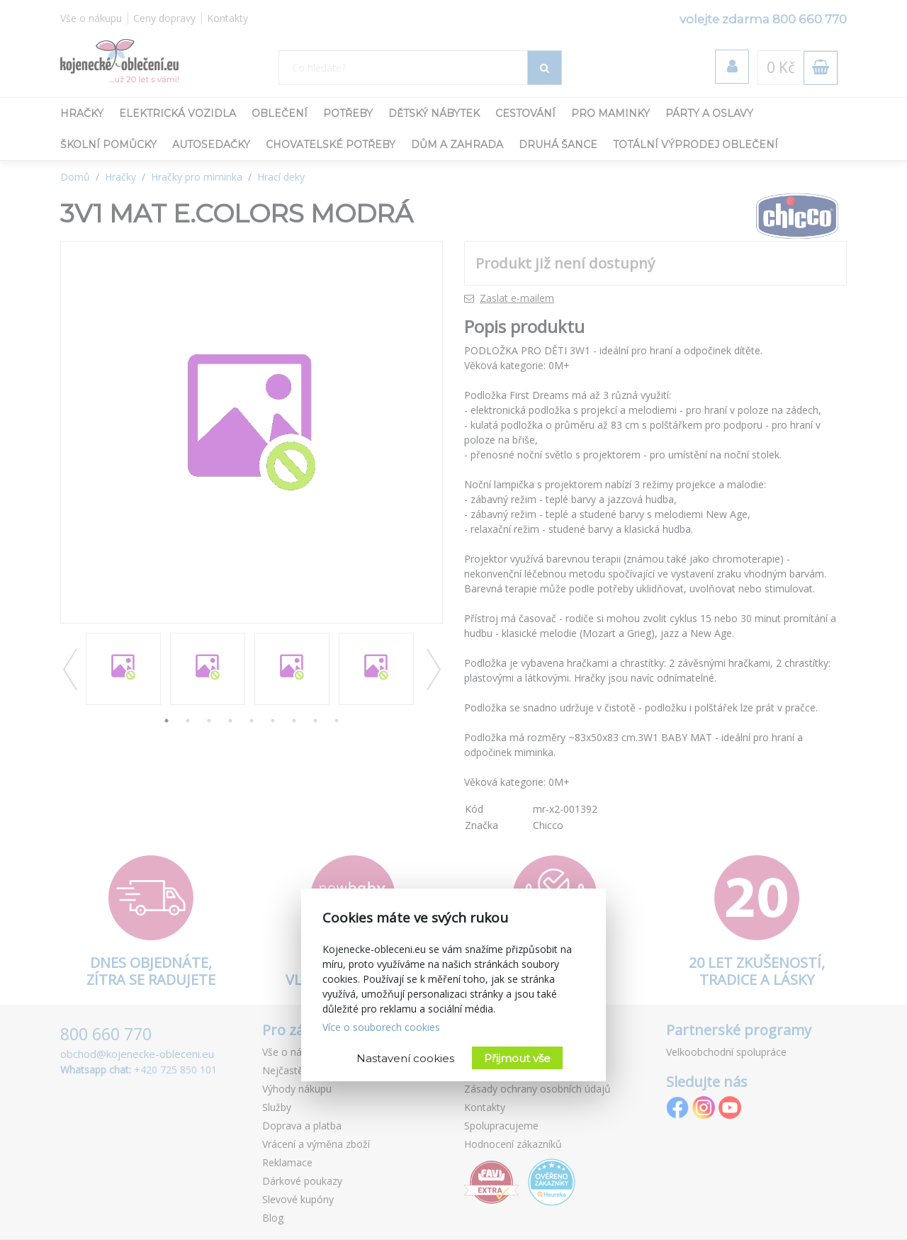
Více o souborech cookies (381, 1027)
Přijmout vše (517, 1058)
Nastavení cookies (405, 1058)
